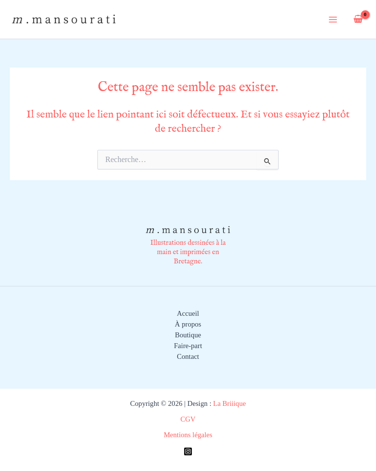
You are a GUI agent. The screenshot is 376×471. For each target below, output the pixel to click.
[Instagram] (188, 451)
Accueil (188, 313)
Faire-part (188, 346)
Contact (188, 356)
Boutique (188, 335)
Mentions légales (188, 435)
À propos (188, 324)
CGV (188, 419)
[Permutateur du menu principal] (333, 19)
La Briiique (229, 403)
